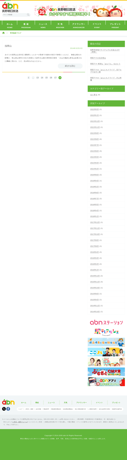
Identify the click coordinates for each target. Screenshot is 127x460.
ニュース (51, 403)
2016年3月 (94, 258)
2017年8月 (94, 246)
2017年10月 (95, 234)
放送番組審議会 (68, 409)
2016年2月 (94, 264)
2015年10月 (95, 288)
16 (51, 78)
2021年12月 (95, 121)
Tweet (4, 409)
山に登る (93, 95)
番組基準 (46, 409)
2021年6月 (94, 151)
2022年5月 (94, 109)
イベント (99, 403)
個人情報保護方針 (80, 409)
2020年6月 (94, 175)
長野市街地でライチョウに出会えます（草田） (105, 51)
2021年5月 (94, 157)
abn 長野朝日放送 (10, 7)
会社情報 (38, 409)
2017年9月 (94, 240)
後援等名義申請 (117, 409)
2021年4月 (94, 163)
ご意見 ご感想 (29, 409)
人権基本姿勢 (92, 409)
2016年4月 (94, 252)
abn (8, 402)
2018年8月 (94, 193)
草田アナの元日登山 (98, 58)
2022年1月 (94, 115)
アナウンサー (81, 403)
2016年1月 (94, 270)
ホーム (3, 33)
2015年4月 (94, 300)
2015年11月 (95, 282)
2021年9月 (94, 133)
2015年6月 (94, 294)
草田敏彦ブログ (15, 33)
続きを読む (70, 66)
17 (55, 78)
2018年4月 (94, 210)
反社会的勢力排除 (104, 409)
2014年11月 (95, 306)
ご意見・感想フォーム (19, 422)
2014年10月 (95, 312)
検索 (28, 15)
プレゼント (116, 403)
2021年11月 (95, 127)
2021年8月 (94, 139)
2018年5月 (94, 204)
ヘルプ (20, 409)
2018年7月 (94, 199)
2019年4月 (94, 181)
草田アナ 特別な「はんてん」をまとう (105, 64)
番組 (37, 403)
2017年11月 (95, 228)
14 (42, 78)
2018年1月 (94, 216)
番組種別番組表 (56, 409)
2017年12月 (95, 222)
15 (46, 78)
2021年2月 (94, 169)
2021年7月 (94, 145)
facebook (8, 409)
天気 (65, 403)
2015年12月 (95, 276)
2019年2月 (94, 187)
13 (37, 78)
